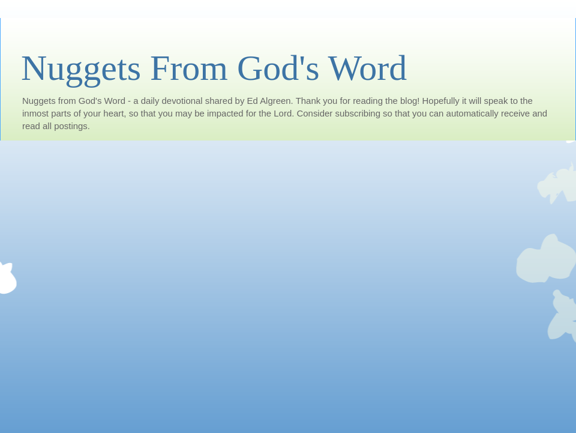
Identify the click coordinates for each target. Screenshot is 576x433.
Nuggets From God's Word (214, 68)
